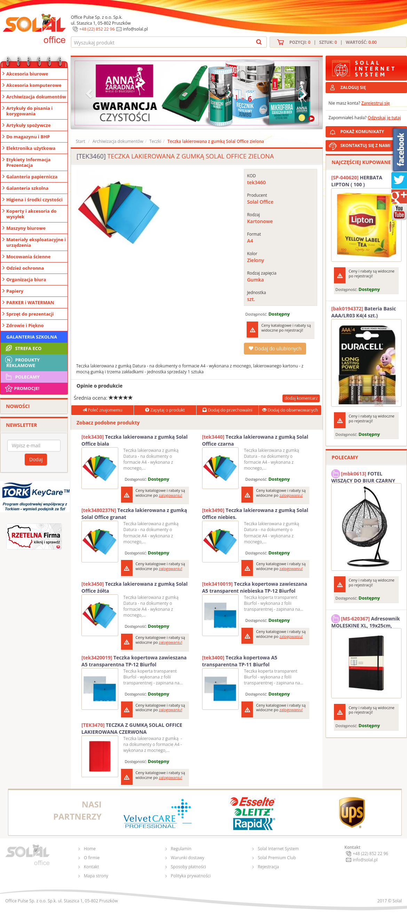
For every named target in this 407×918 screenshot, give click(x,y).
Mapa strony (96, 876)
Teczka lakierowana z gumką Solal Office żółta (134, 587)
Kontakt (91, 867)
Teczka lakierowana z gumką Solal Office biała (134, 440)
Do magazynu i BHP (28, 136)
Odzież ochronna (25, 268)
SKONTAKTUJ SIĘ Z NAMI (365, 145)
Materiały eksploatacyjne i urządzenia (36, 242)
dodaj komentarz (301, 398)
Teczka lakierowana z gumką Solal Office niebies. (255, 513)
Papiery (14, 291)
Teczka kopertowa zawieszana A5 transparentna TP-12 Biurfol (134, 661)
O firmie (91, 858)
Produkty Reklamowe (22, 361)
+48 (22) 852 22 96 (97, 29)
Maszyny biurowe (26, 228)
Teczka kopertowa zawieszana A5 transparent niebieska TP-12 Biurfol (255, 587)
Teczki (155, 141)
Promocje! (21, 388)
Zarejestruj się (375, 103)
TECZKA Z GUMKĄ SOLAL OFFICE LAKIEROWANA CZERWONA (131, 728)
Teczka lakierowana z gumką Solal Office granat (134, 513)
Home (90, 849)
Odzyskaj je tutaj (384, 118)
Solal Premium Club (277, 858)
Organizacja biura (26, 279)
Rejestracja (268, 867)
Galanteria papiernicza (31, 176)
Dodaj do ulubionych (274, 348)
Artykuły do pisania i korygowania (29, 111)
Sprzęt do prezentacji (30, 314)
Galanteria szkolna (27, 188)
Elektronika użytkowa (30, 148)
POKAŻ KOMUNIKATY (372, 131)
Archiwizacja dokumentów (36, 97)
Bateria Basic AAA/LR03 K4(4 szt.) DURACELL (363, 312)
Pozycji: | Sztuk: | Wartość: (333, 42)
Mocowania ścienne (28, 256)
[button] (90, 93)
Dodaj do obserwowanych (290, 410)
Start (80, 141)
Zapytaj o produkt (165, 410)
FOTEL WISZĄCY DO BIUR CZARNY (363, 476)
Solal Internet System (278, 849)
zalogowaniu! (170, 495)
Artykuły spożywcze (28, 125)
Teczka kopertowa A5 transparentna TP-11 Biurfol (239, 661)
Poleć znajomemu (102, 410)
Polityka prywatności (190, 876)
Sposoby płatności (188, 867)
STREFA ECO (22, 348)
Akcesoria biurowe (27, 74)
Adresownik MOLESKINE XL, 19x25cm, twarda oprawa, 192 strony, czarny (365, 621)
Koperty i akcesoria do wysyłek (31, 214)
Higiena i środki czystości (34, 199)
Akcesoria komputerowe (34, 85)
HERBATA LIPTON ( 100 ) (356, 181)
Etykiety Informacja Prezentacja (28, 162)
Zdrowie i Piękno (25, 325)
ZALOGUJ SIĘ (353, 87)
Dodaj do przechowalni (227, 410)
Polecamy (22, 376)
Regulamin (181, 849)
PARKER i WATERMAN (30, 302)
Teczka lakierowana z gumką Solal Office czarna (255, 440)
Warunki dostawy (187, 858)
